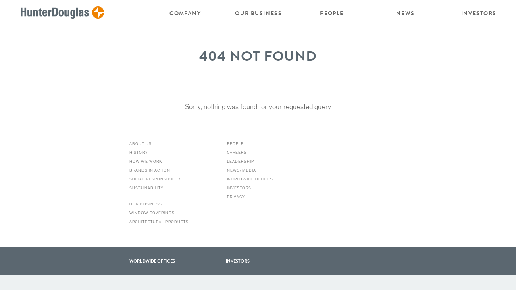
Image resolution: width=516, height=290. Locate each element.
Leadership (240, 162)
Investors (479, 13)
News (405, 13)
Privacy (236, 197)
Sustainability (146, 188)
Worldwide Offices (250, 179)
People (331, 13)
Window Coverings (152, 213)
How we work (145, 162)
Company (185, 13)
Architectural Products (159, 222)
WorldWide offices (152, 261)
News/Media (241, 170)
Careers (237, 153)
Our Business (258, 13)
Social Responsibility (155, 179)
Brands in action (149, 170)
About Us (140, 144)
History (138, 153)
